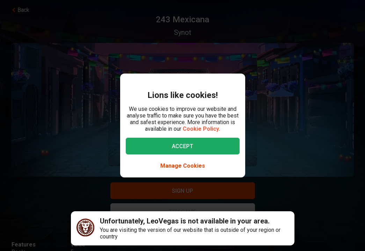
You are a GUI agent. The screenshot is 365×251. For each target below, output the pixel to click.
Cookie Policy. (201, 129)
